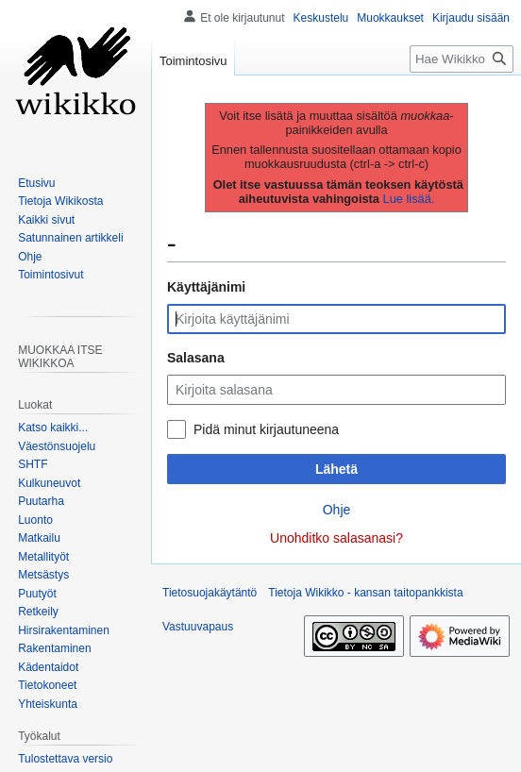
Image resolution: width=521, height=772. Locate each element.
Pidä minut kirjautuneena (266, 429)
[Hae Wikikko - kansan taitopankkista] (461, 59)
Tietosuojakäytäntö (209, 592)
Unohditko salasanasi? (336, 537)
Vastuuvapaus (197, 626)
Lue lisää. (409, 199)
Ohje (337, 509)
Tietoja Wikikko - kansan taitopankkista (365, 592)
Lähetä (336, 469)
